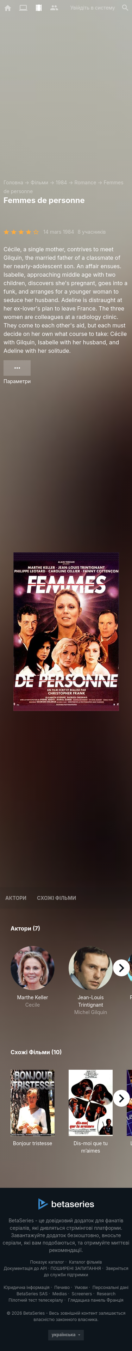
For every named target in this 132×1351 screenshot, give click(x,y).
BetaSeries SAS (32, 1293)
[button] (33, 981)
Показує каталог (47, 1262)
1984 (61, 182)
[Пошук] (125, 8)
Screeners (82, 1293)
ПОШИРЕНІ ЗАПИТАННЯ (75, 1268)
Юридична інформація (27, 1287)
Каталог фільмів (85, 1262)
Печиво (62, 1287)
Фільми (39, 182)
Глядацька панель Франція (96, 1300)
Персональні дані (110, 1287)
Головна (13, 182)
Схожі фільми (56, 898)
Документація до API (25, 1268)
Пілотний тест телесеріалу (35, 1300)
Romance (85, 182)
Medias (59, 1293)
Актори (15, 898)
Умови (81, 1287)
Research (106, 1293)
